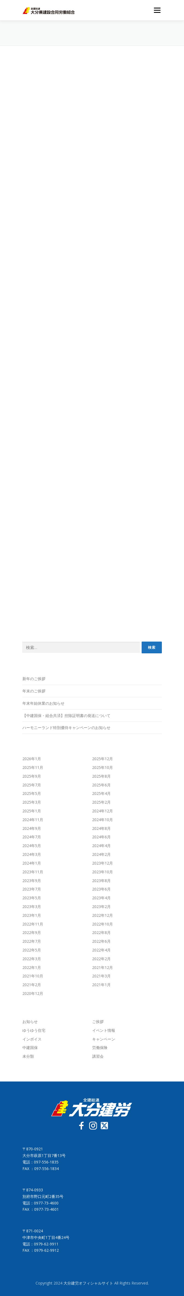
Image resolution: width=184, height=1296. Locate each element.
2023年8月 (101, 880)
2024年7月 (31, 836)
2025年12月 (102, 758)
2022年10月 (102, 924)
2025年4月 (101, 793)
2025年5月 (31, 793)
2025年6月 (101, 784)
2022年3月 (31, 958)
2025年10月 (102, 767)
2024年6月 (101, 836)
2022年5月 (31, 950)
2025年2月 (101, 802)
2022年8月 (101, 932)
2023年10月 (102, 871)
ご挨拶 (98, 1021)
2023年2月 (101, 906)
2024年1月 (31, 863)
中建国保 (30, 1047)
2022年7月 (31, 941)
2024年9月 (31, 828)
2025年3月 (31, 802)
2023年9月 (31, 880)
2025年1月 (31, 810)
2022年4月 (101, 950)
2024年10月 (102, 819)
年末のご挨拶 (33, 690)
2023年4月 (101, 897)
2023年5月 (31, 897)
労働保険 (99, 1047)
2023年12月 (102, 863)
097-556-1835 (46, 1162)
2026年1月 (31, 758)
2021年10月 (32, 975)
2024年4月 (101, 845)
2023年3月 (31, 906)
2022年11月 (32, 924)
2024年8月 (101, 828)
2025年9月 (31, 776)
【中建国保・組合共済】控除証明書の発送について (66, 715)
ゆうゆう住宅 (33, 1030)
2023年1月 (31, 915)
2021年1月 (101, 984)
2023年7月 (31, 889)
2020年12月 (32, 993)
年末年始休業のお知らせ (43, 703)
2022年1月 (31, 967)
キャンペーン (103, 1039)
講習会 (98, 1056)
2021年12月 (102, 967)
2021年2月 (31, 984)
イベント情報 (103, 1030)
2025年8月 (101, 776)
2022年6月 (101, 941)
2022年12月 (102, 915)
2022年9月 (31, 932)
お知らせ (30, 1021)
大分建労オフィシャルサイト (88, 1283)
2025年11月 (32, 767)
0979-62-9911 (46, 1244)
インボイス (32, 1039)
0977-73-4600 (46, 1203)
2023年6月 (101, 889)
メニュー (157, 10)
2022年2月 (101, 958)
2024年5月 (31, 845)
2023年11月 (32, 871)
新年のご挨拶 (33, 678)
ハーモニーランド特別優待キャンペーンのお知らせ (66, 727)
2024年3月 (31, 854)
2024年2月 (101, 854)
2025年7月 (31, 784)
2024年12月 (102, 810)
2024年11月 (32, 819)
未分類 (28, 1056)
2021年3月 (101, 975)
